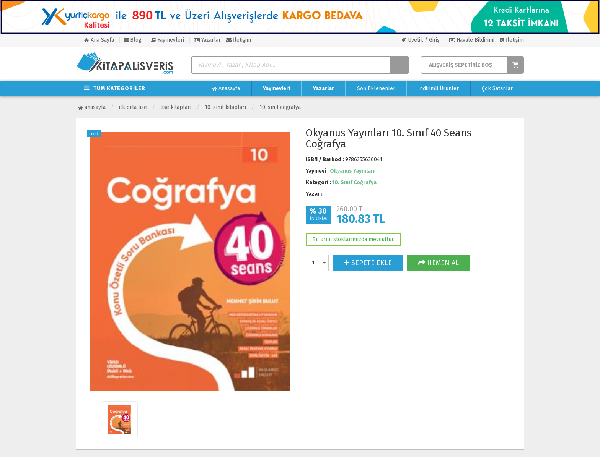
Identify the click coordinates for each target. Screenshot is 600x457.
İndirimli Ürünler (438, 88)
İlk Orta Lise (133, 107)
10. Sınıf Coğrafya (280, 107)
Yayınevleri (167, 40)
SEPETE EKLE (368, 263)
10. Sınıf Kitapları (225, 107)
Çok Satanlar (497, 88)
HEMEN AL (438, 263)
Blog (133, 40)
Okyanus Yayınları (352, 171)
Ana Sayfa (99, 40)
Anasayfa (226, 88)
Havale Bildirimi (471, 40)
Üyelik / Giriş (421, 40)
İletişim (238, 40)
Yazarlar (207, 40)
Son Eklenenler (376, 88)
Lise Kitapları (175, 107)
